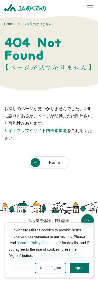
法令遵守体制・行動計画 (49, 221)
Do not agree (50, 268)
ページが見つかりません (34, 24)
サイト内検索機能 (50, 130)
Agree (79, 268)
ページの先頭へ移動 (86, 222)
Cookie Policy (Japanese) (39, 243)
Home (8, 24)
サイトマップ (16, 130)
